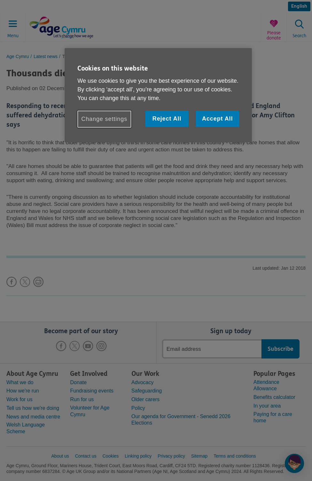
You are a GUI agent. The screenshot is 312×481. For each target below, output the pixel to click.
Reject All (166, 118)
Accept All (217, 118)
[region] (158, 95)
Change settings (104, 119)
